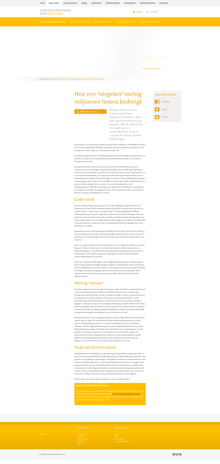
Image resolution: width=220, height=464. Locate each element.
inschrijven (152, 12)
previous (39, 74)
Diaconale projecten (80, 21)
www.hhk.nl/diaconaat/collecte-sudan (126, 394)
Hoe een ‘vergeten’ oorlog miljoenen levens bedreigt (86, 79)
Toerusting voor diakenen (53, 21)
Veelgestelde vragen (126, 21)
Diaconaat (56, 79)
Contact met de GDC (150, 21)
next (43, 74)
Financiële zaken (103, 21)
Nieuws (63, 79)
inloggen (138, 12)
